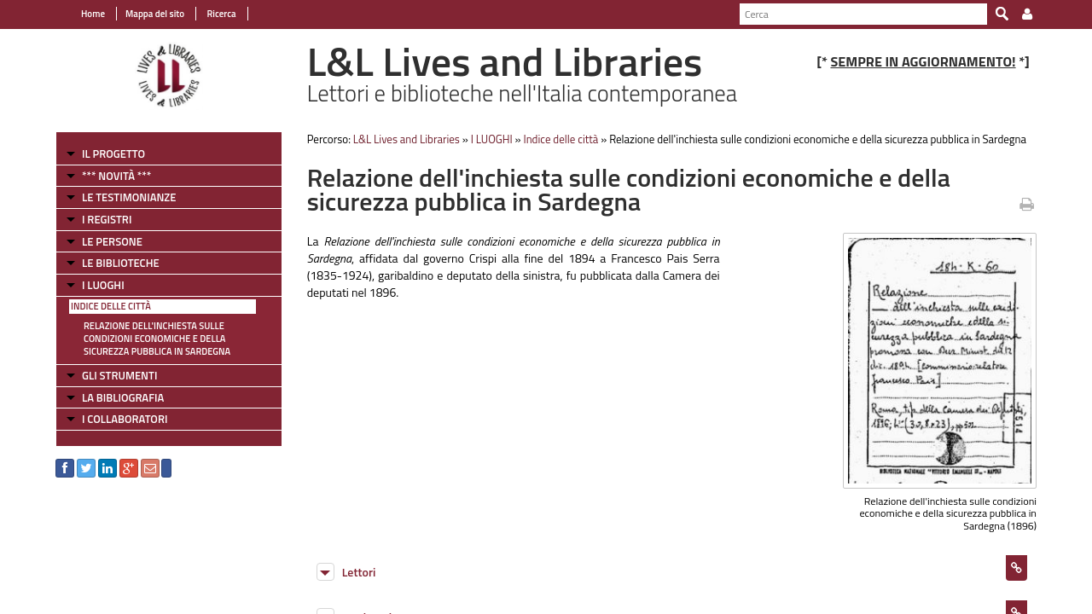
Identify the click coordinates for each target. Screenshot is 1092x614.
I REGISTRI (106, 219)
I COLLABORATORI (124, 418)
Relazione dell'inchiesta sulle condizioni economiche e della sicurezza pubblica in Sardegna (157, 338)
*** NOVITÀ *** (116, 175)
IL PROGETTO (113, 153)
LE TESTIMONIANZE (129, 197)
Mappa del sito (154, 13)
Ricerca (220, 13)
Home (93, 13)
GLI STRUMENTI (119, 375)
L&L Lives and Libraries (406, 139)
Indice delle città (111, 306)
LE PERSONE (112, 241)
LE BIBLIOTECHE (121, 262)
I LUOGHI (103, 284)
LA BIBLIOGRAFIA (123, 397)
